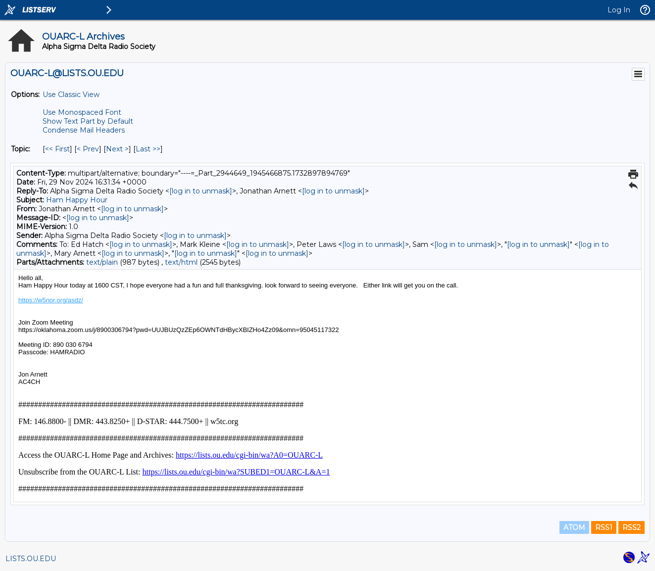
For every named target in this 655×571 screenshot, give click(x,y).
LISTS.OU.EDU (30, 558)
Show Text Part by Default (88, 121)
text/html (181, 262)
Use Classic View (71, 94)
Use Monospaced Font (82, 112)
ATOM (574, 527)
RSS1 (603, 527)
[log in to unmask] (200, 191)
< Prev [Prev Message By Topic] (88, 148)
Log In (618, 9)
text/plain (102, 262)
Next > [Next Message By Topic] (117, 148)
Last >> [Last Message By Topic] (148, 148)
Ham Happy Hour (76, 199)
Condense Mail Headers (84, 130)
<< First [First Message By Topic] (57, 148)
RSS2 (631, 527)
